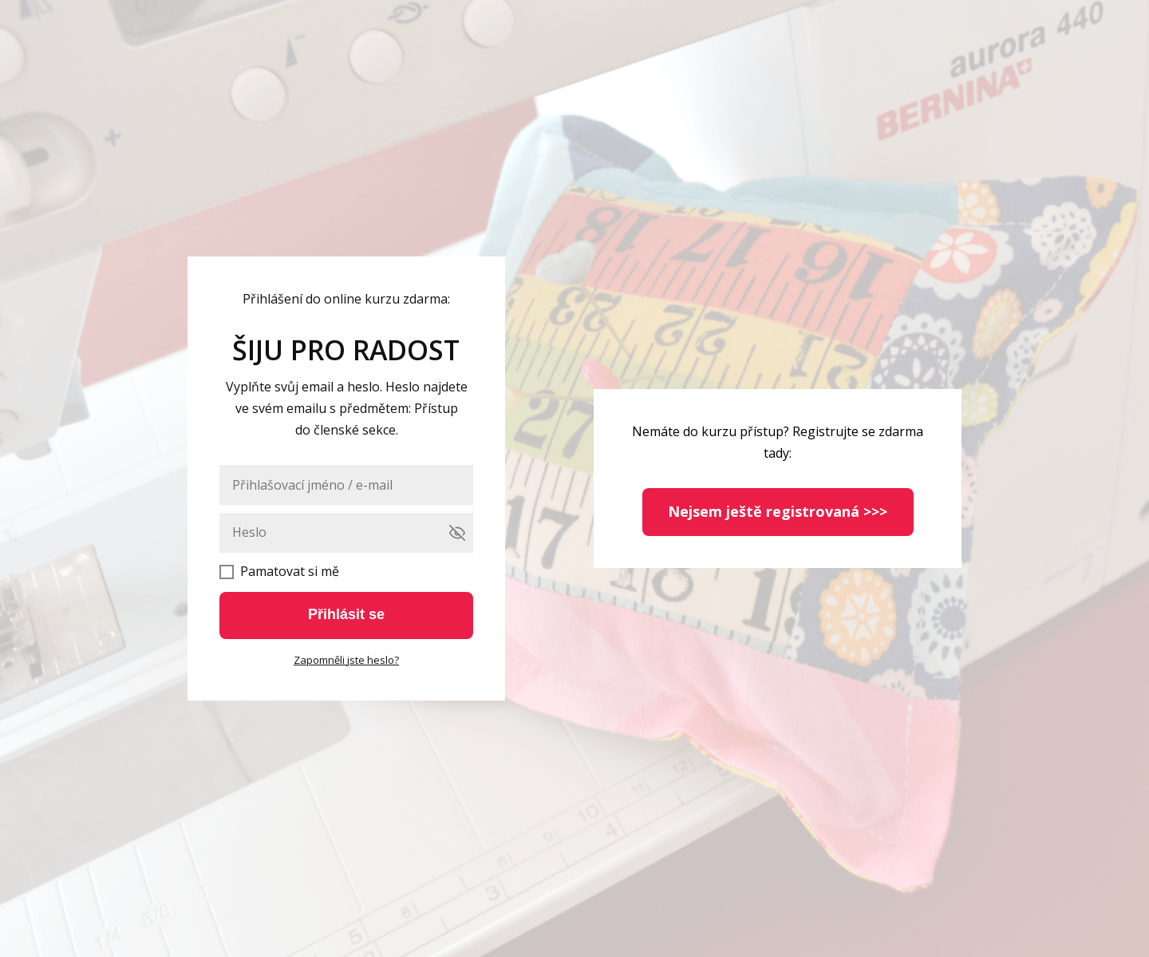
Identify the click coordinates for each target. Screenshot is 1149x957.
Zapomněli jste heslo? (346, 660)
